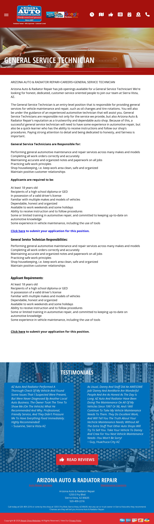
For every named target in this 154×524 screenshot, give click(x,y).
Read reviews (77, 459)
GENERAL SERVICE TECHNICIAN (94, 82)
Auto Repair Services (40, 485)
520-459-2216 (77, 501)
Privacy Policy (75, 520)
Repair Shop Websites (30, 520)
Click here (18, 231)
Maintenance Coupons (113, 485)
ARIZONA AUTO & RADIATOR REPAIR (35, 82)
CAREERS (67, 82)
